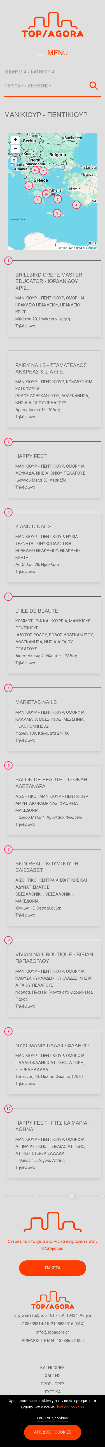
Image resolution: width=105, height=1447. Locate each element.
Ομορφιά (75, 298)
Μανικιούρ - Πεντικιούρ (39, 298)
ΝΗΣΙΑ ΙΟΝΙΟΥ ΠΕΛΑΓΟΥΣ (60, 473)
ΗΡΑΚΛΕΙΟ (70, 305)
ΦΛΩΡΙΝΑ (69, 803)
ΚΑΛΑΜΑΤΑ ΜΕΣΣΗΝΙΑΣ (38, 719)
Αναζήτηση (94, 85)
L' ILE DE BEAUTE (36, 611)
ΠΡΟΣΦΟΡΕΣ (53, 1383)
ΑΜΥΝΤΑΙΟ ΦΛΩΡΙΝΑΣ (36, 803)
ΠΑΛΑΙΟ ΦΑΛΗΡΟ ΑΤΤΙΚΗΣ (41, 1062)
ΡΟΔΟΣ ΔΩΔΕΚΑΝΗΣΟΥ (37, 395)
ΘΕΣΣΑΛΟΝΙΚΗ (29, 894)
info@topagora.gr (52, 1332)
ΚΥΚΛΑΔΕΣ (67, 978)
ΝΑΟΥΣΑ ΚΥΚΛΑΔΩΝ (35, 978)
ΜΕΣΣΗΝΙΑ (74, 719)
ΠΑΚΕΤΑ (52, 1267)
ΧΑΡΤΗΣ (52, 1375)
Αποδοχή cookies (52, 1434)
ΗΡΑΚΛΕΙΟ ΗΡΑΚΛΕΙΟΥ (36, 305)
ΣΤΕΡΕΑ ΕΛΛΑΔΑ (31, 1069)
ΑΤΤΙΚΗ (76, 1062)
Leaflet (62, 247)
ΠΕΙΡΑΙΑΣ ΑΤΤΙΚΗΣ (66, 1146)
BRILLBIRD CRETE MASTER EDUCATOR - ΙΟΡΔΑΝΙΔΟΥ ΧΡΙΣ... (48, 281)
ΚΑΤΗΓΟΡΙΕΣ (52, 1367)
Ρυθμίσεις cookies (52, 1420)
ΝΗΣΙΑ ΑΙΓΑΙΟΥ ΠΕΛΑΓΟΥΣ (41, 402)
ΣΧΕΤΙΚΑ (53, 1391)
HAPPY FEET (31, 456)
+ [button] (15, 140)
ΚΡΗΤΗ (22, 312)
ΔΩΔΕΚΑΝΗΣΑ (74, 395)
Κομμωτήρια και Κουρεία (41, 620)
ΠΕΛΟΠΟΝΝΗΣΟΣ (32, 726)
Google (91, 247)
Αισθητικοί (26, 796)
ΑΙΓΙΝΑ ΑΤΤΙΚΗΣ (30, 1146)
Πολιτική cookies (69, 1408)
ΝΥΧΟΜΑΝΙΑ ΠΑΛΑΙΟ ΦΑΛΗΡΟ (52, 1045)
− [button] (15, 149)
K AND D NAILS (33, 526)
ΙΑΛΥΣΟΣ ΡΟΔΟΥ (31, 634)
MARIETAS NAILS (36, 702)
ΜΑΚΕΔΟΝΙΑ (27, 810)
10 (8, 1109)
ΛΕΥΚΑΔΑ (24, 473)
